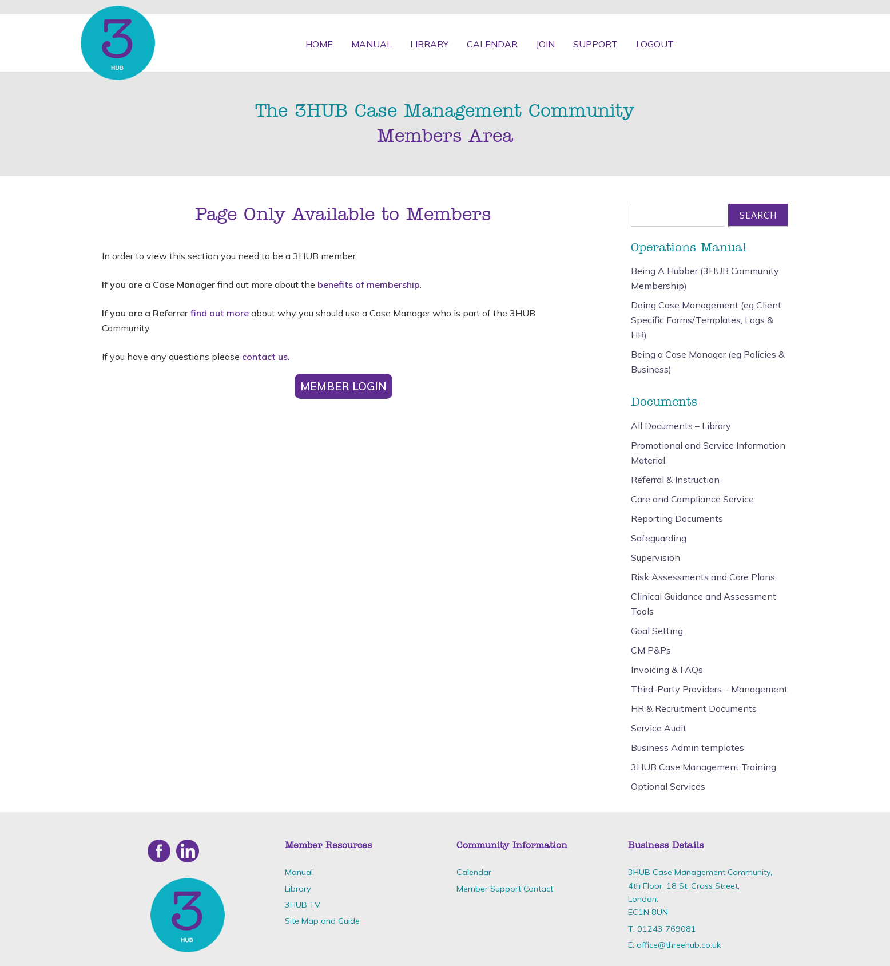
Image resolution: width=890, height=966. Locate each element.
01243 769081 (666, 929)
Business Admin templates (687, 747)
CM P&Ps (651, 650)
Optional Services (668, 786)
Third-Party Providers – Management (709, 689)
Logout (655, 44)
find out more (219, 313)
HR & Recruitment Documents (694, 708)
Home (319, 44)
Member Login (343, 386)
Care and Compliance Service (692, 499)
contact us (265, 356)
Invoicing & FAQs (667, 669)
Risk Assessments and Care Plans (703, 577)
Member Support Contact (504, 889)
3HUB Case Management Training (703, 767)
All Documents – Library (681, 425)
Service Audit (658, 728)
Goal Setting (657, 630)
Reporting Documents (677, 518)
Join (545, 44)
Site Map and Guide (322, 921)
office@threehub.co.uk (679, 945)
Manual (371, 44)
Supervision (655, 557)
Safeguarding (658, 538)
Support (595, 44)
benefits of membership (368, 284)
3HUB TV (302, 905)
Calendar (492, 44)
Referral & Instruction (675, 479)
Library (429, 44)
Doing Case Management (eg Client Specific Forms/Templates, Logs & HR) (706, 320)
